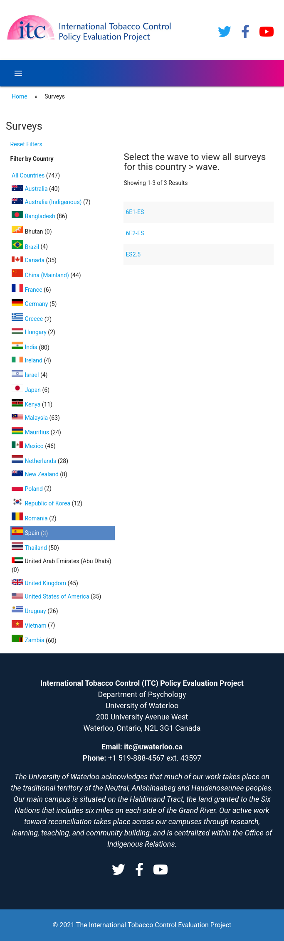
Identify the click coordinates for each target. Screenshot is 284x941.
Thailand (30, 547)
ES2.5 (133, 254)
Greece (28, 318)
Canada (29, 260)
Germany (30, 304)
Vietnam (30, 625)
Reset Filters (26, 144)
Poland (28, 488)
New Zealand (36, 474)
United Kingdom (39, 583)
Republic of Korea (42, 503)
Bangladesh (34, 216)
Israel (26, 375)
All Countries (29, 175)
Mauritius (31, 432)
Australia (30, 188)
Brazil (26, 247)
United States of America (51, 596)
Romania (30, 518)
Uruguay (29, 611)
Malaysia (30, 417)
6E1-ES (135, 212)
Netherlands (35, 461)
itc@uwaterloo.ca (153, 746)
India (25, 347)
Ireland (28, 360)
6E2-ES (135, 233)
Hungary (30, 332)
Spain (26, 533)
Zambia (29, 640)
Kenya (27, 404)
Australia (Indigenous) (47, 202)
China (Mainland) (41, 275)
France (28, 289)
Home (19, 96)
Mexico (28, 446)
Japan (27, 390)
